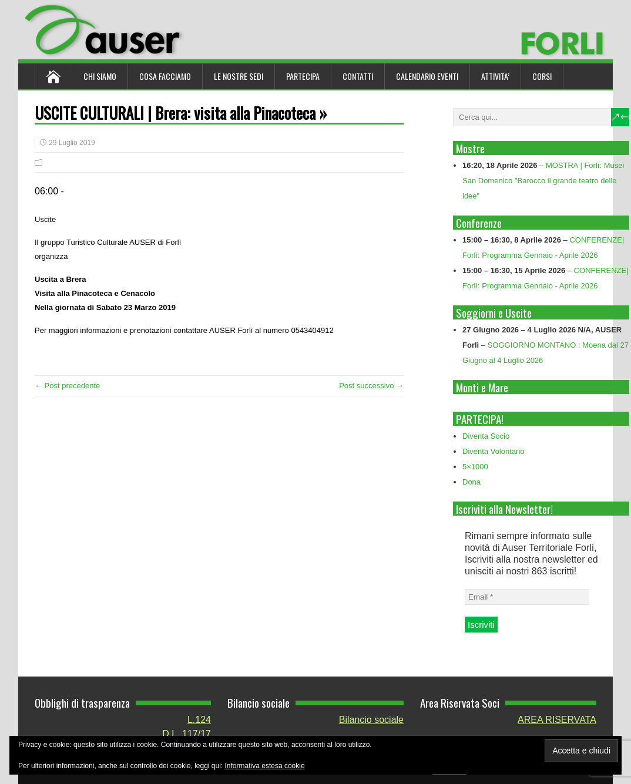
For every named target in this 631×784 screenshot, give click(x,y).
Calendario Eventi (427, 76)
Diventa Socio (485, 436)
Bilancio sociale (371, 720)
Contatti (358, 76)
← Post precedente (67, 385)
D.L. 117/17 (186, 734)
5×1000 (475, 466)
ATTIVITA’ (495, 76)
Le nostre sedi (238, 76)
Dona (471, 481)
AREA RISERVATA (557, 720)
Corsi (542, 76)
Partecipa (303, 76)
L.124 (199, 720)
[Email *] (527, 597)
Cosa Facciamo (165, 76)
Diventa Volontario (493, 451)
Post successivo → (371, 385)
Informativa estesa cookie (265, 766)
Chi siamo (99, 76)
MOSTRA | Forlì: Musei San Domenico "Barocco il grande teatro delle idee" (543, 180)
